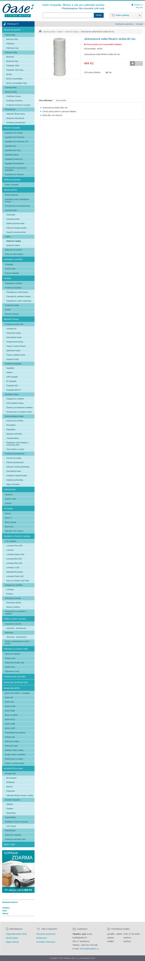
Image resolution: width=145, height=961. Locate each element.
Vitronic (8, 513)
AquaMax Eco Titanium (14, 174)
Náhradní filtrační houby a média (19, 795)
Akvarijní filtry (10, 773)
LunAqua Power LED (15, 576)
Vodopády (9, 264)
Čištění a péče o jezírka (15, 619)
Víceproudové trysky (14, 342)
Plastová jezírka (11, 195)
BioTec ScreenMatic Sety (16, 83)
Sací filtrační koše (13, 471)
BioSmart (10, 57)
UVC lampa (11, 826)
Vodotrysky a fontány (13, 283)
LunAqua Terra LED (14, 546)
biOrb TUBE (10, 711)
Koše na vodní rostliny (14, 254)
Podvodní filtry (11, 87)
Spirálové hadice (13, 245)
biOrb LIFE (9, 702)
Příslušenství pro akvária (15, 733)
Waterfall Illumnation (14, 572)
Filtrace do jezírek (12, 30)
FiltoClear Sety (12, 48)
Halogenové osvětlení (15, 399)
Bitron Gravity (10, 522)
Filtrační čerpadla (12, 127)
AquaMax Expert (12, 155)
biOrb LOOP (10, 728)
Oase (4, 911)
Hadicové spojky (72, 32)
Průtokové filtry (11, 52)
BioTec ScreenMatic (14, 79)
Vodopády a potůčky (13, 259)
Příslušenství (10, 109)
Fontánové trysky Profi (14, 324)
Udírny (5, 913)
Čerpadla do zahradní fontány (18, 296)
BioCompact (11, 778)
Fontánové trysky (12, 305)
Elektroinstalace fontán (14, 416)
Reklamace (41, 938)
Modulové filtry (11, 92)
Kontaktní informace (45, 942)
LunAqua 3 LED (12, 567)
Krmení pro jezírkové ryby (16, 682)
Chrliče (8, 310)
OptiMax (9, 804)
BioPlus (9, 787)
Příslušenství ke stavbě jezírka (17, 206)
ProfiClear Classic (13, 96)
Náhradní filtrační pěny (15, 114)
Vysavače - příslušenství (16, 628)
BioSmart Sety (12, 61)
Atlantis (9, 372)
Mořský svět (10, 737)
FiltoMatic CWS (12, 66)
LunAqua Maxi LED (14, 563)
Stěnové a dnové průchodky (17, 467)
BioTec (9, 74)
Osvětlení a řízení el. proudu (17, 536)
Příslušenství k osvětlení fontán (19, 412)
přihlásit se (138, 5)
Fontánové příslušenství (14, 454)
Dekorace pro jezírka (13, 250)
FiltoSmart (10, 791)
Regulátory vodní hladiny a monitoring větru (17, 444)
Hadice (60, 32)
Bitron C (8, 518)
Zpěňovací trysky (13, 350)
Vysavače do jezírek (13, 624)
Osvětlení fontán (11, 394)
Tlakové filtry (10, 35)
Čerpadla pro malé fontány (17, 292)
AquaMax (10, 368)
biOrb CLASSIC (11, 715)
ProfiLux (9, 594)
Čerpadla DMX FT (13, 390)
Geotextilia (10, 215)
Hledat (99, 15)
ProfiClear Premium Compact (18, 105)
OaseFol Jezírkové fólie (16, 232)
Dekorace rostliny (12, 741)
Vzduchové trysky (13, 333)
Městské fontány (11, 319)
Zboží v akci (9, 844)
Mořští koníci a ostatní (14, 759)
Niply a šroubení (13, 484)
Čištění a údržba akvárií (14, 763)
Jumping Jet (11, 329)
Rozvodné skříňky (13, 603)
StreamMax (11, 813)
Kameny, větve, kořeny (14, 750)
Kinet (93, 958)
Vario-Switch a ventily (15, 449)
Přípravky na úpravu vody (16, 649)
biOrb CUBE (10, 724)
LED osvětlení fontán (15, 403)
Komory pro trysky (13, 458)
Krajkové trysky (12, 359)
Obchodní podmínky (124, 24)
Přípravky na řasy (12, 671)
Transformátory (12, 438)
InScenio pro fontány (14, 421)
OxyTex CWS (10, 499)
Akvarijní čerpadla (12, 800)
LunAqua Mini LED (14, 559)
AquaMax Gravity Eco (14, 159)
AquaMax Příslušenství (14, 163)
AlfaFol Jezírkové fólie (15, 223)
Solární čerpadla (11, 185)
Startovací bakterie (12, 654)
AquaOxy (8, 494)
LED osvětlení (10, 541)
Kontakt (139, 24)
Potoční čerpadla (12, 273)
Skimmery (9, 633)
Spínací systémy (13, 607)
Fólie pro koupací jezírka (16, 228)
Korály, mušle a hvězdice (15, 754)
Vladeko (6, 908)
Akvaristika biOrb (12, 688)
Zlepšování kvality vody (14, 663)
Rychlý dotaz (12, 938)
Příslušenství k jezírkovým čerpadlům (15, 169)
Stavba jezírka (49, 32)
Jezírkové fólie (11, 210)
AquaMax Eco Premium (14, 137)
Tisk (109, 72)
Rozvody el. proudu (13, 598)
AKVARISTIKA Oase (13, 768)
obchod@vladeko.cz (89, 948)
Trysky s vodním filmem (16, 346)
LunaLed (10, 550)
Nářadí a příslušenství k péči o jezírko (17, 642)
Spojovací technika (14, 434)
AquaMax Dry (10, 146)
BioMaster (10, 782)
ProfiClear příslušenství (15, 123)
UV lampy (8, 508)
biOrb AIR (9, 697)
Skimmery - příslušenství (16, 637)
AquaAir (8, 503)
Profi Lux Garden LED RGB (17, 581)
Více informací (46, 100)
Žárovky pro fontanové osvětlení (19, 407)
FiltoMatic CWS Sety (14, 70)
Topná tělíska (10, 817)
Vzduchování (10, 489)
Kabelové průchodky (14, 480)
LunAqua (10, 589)
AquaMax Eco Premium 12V (16, 141)
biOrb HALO (10, 719)
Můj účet (139, 7)
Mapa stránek (12, 942)
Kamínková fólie (13, 219)
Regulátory (10, 429)
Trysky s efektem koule (15, 355)
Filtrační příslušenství (15, 462)
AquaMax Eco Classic (14, 133)
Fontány (7, 278)
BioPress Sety (12, 39)
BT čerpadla (11, 381)
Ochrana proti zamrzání (15, 676)
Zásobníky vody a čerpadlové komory (17, 200)
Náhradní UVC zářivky (14, 531)
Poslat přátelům (92, 72)
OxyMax (9, 809)
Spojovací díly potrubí (15, 118)
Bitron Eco (9, 527)
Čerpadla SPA (12, 386)
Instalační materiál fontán (16, 475)
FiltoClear (10, 44)
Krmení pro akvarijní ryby (15, 839)
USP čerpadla (12, 377)
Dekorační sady (11, 746)
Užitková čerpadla (12, 179)
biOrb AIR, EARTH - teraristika (17, 693)
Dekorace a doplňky (13, 835)
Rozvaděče (11, 425)
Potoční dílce (10, 269)
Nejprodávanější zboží (16, 934)
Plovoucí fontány (12, 314)
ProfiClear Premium (14, 101)
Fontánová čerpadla (13, 288)
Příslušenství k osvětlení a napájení (15, 612)
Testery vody (10, 658)
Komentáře (61, 100)
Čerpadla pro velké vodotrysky (18, 301)
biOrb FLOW (10, 706)
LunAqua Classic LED (15, 554)
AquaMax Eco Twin (13, 150)
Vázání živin (10, 667)
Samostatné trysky (14, 337)
